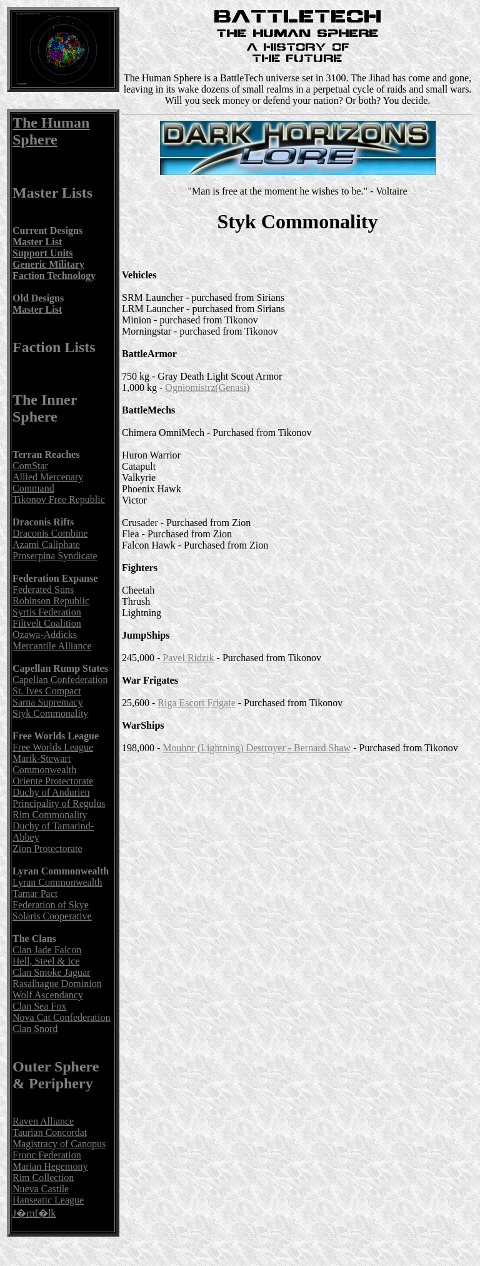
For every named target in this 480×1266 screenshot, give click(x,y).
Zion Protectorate (47, 848)
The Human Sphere (50, 131)
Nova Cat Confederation (61, 1017)
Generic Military (48, 264)
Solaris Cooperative (52, 916)
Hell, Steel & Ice (46, 961)
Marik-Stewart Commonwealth (44, 764)
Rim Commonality (50, 814)
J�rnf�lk (34, 1213)
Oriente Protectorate (52, 781)
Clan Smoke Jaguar (51, 972)
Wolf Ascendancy (47, 995)
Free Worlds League (52, 747)
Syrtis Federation (46, 612)
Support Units (42, 253)
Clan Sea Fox (39, 1006)
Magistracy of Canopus (59, 1143)
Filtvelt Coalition (46, 623)
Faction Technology (54, 275)
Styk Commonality (50, 713)
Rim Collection (43, 1177)
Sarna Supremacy (47, 702)
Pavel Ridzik (188, 657)
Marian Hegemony (50, 1166)
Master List (37, 241)
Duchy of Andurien (51, 792)
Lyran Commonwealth (57, 882)
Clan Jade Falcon (46, 949)
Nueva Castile (40, 1188)
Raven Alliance (43, 1121)
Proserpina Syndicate (55, 555)
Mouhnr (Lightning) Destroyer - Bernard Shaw (256, 747)
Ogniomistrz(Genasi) (207, 387)
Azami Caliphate (46, 544)
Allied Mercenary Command (47, 483)
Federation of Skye (50, 904)
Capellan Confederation (60, 679)
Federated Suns (43, 589)
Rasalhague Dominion (57, 983)
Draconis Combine (50, 533)
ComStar (30, 465)
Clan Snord (35, 1028)
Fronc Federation (46, 1155)
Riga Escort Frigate (196, 702)
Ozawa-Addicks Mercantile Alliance (52, 640)
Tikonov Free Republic (58, 499)
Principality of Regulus (58, 803)
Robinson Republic (50, 600)
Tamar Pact (35, 893)
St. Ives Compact (46, 691)
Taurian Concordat (49, 1132)
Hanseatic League (48, 1200)
